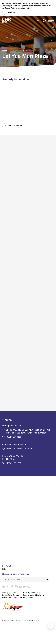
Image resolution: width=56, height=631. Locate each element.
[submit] (47, 579)
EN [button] (38, 20)
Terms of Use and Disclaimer (33, 595)
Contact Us (15, 593)
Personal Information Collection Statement (17, 598)
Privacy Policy (10, 8)
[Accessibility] (51, 626)
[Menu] (51, 21)
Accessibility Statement (29, 593)
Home (4, 50)
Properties (26, 50)
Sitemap (5, 593)
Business (15, 50)
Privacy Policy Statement (11, 595)
